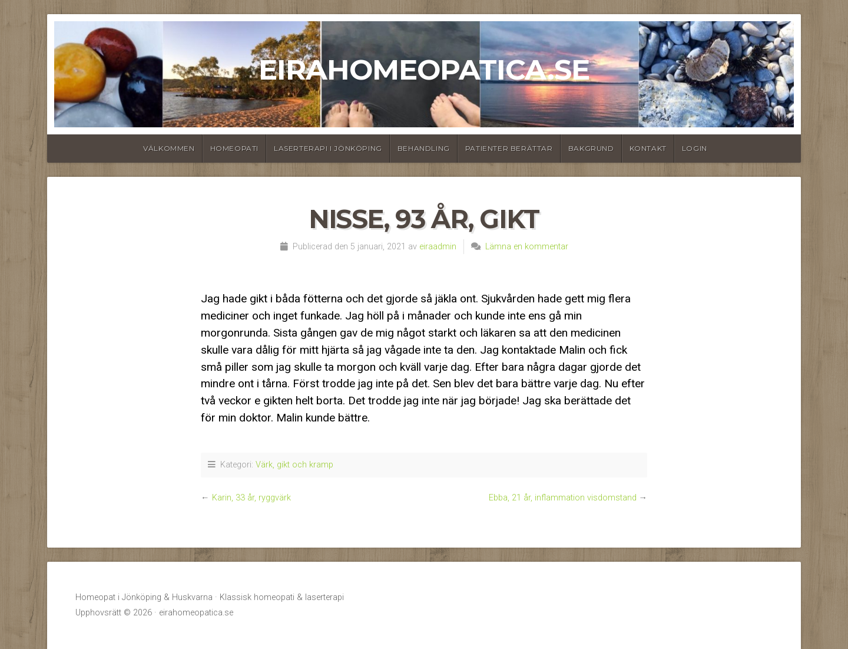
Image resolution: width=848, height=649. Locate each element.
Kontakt (648, 148)
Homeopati (234, 148)
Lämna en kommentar (526, 247)
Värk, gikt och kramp (294, 465)
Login (694, 148)
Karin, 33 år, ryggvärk (251, 498)
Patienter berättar (509, 148)
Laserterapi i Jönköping (328, 148)
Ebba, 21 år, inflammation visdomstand (563, 498)
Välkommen (168, 148)
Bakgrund (591, 148)
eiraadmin (437, 247)
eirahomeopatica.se (424, 69)
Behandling (424, 148)
